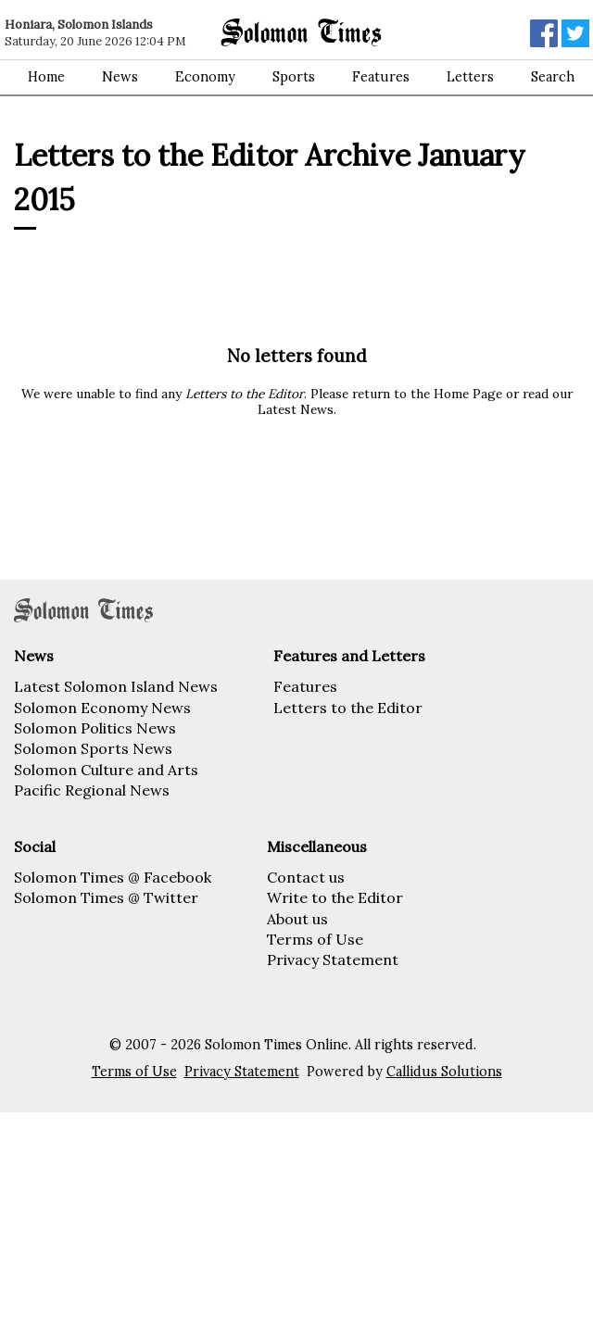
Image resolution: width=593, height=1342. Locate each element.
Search (552, 77)
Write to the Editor (335, 897)
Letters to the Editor (348, 707)
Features (381, 77)
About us (297, 918)
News (120, 77)
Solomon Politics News (95, 728)
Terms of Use (315, 939)
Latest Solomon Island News (116, 686)
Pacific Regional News (92, 790)
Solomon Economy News (102, 707)
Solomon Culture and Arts (106, 769)
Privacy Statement (332, 959)
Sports (293, 77)
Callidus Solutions (444, 1071)
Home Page (468, 393)
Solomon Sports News (93, 748)
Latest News (296, 409)
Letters (470, 77)
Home (46, 77)
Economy (205, 77)
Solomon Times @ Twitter (106, 897)
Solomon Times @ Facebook (112, 877)
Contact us (306, 877)
